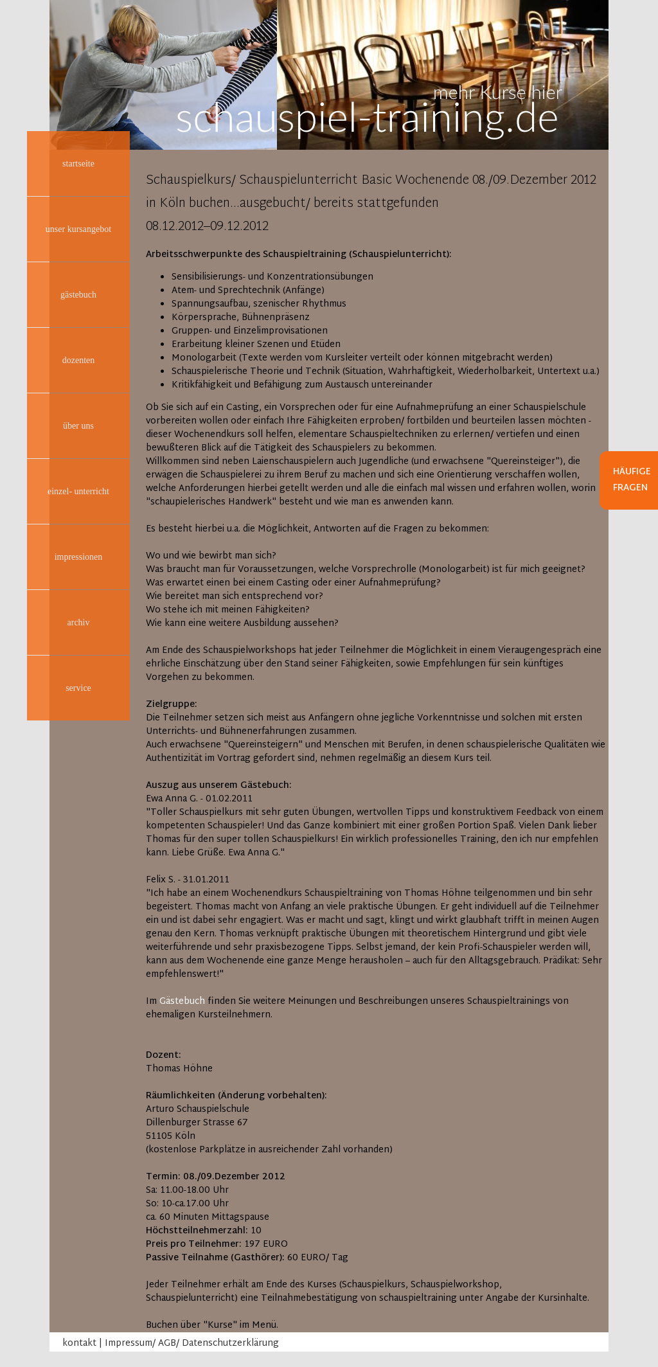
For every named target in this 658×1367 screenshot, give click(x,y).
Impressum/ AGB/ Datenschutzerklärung (192, 1344)
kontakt (79, 1344)
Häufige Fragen (632, 480)
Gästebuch (182, 1002)
